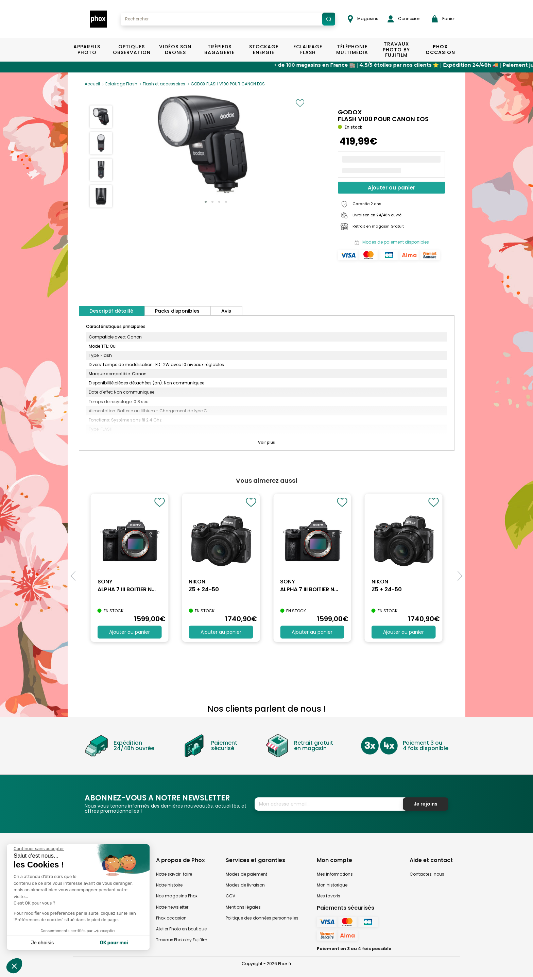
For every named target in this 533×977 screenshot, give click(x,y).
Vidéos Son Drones (175, 49)
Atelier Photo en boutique (181, 929)
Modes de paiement (246, 874)
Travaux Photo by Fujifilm (181, 940)
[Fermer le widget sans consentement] (38, 848)
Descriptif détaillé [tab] (111, 311)
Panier (443, 18)
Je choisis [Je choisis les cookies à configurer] (42, 943)
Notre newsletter (172, 907)
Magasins (363, 19)
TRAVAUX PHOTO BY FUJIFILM (396, 49)
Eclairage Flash (307, 49)
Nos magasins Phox (176, 896)
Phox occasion (171, 918)
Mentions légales (243, 907)
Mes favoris (328, 896)
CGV (230, 896)
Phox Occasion (440, 49)
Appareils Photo (86, 49)
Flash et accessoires (164, 84)
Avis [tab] (226, 311)
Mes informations (335, 874)
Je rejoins (425, 803)
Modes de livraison (245, 885)
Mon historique (332, 885)
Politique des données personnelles (262, 918)
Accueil (92, 84)
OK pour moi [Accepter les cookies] (114, 943)
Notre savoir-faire (174, 874)
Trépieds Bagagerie (219, 49)
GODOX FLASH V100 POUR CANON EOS (228, 84)
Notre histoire (169, 885)
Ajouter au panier (391, 187)
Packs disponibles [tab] (177, 311)
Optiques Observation (131, 49)
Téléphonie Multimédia (352, 49)
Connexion (404, 18)
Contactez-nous (427, 874)
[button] (205, 201)
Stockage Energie (263, 49)
